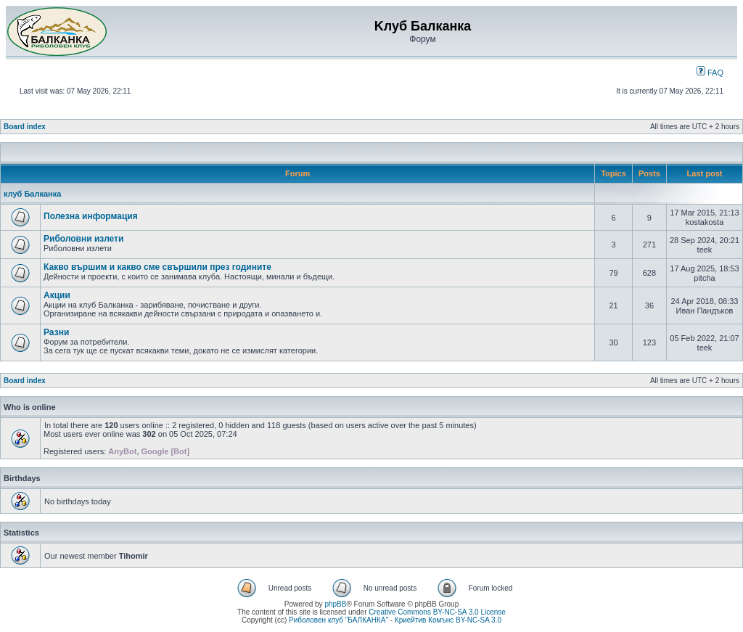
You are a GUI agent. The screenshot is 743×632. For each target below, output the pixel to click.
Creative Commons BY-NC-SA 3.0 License (437, 612)
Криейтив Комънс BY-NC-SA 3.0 (448, 620)
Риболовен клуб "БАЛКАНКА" (338, 620)
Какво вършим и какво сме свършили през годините (157, 267)
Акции (57, 295)
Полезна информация (91, 216)
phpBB (335, 604)
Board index (25, 127)
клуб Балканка (32, 193)
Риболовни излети (83, 239)
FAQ (710, 72)
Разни (56, 332)
